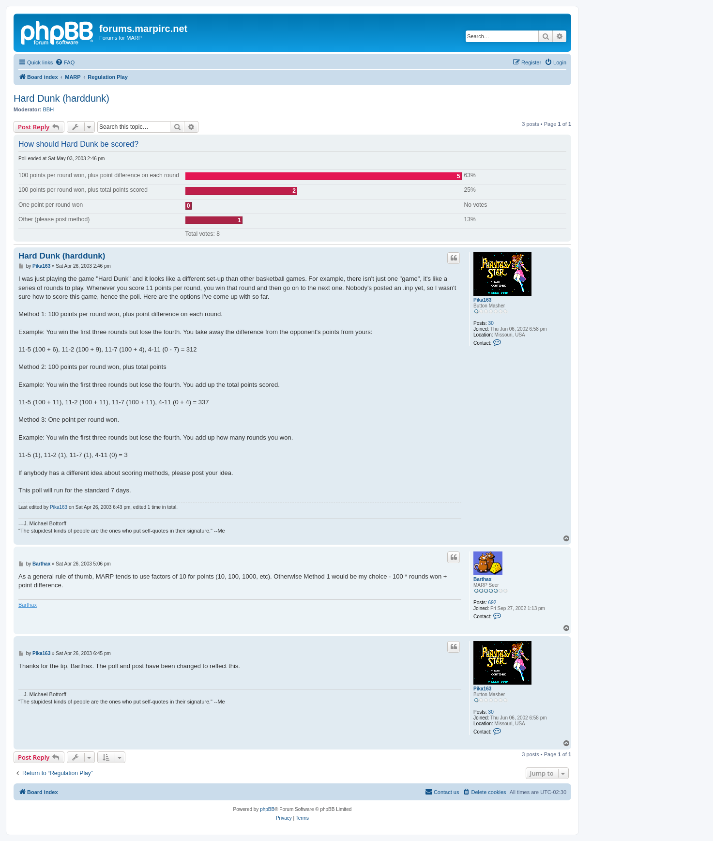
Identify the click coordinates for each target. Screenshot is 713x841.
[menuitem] (65, 62)
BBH (48, 109)
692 (492, 602)
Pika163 (482, 300)
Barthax (482, 579)
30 (491, 323)
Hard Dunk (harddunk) (61, 98)
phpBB (267, 809)
